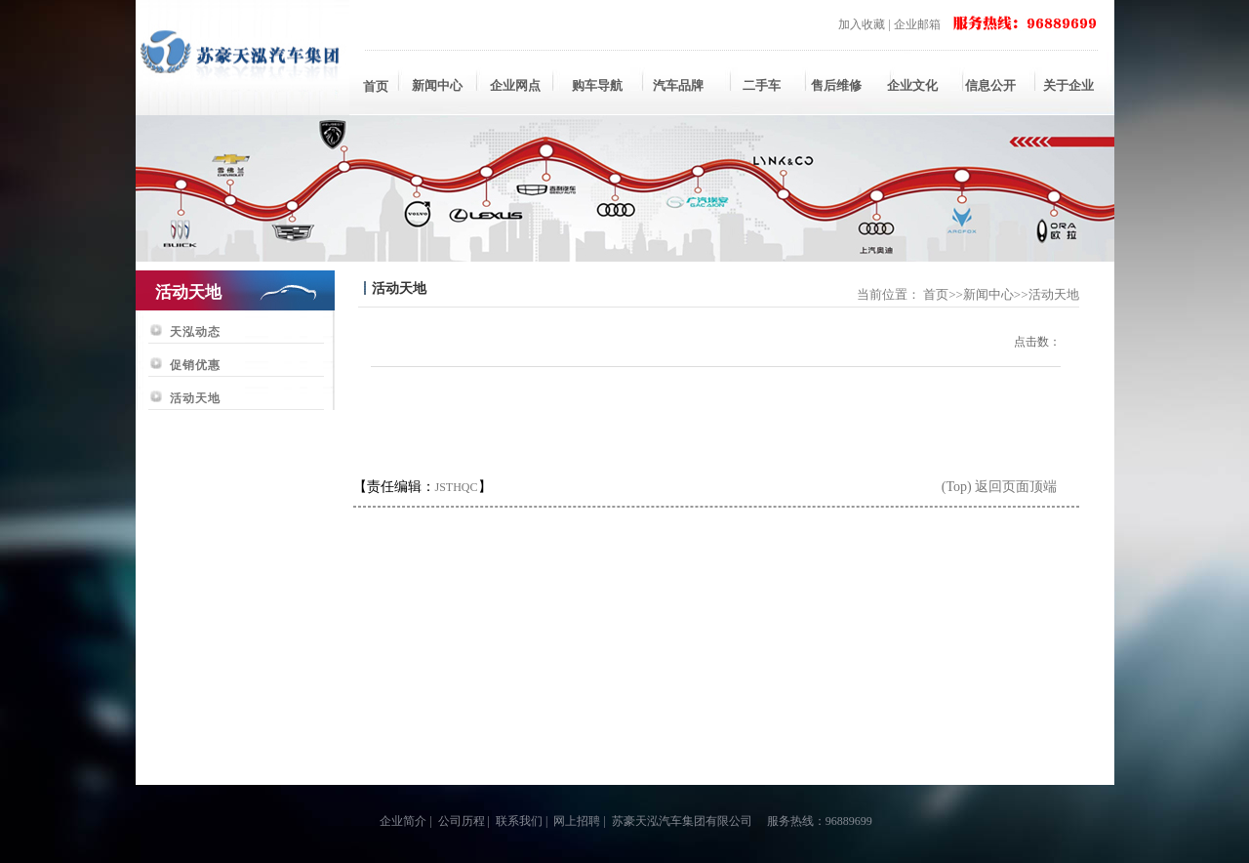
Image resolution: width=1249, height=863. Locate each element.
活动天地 (195, 398)
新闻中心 (437, 85)
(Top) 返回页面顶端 (999, 486)
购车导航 (597, 85)
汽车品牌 (678, 85)
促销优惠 (195, 365)
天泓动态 (195, 332)
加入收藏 (861, 24)
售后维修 (834, 85)
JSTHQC (456, 487)
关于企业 (1068, 85)
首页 (375, 86)
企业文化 (912, 85)
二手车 (756, 85)
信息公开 (990, 85)
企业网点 (515, 85)
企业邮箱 (917, 24)
